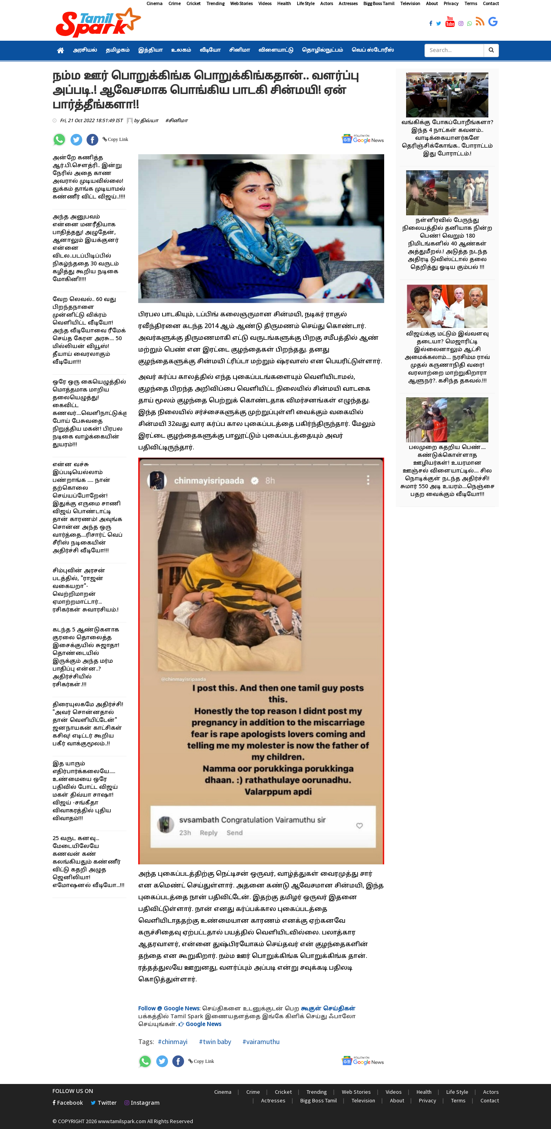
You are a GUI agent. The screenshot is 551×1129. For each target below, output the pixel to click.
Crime (174, 3)
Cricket (193, 3)
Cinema (154, 3)
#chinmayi (173, 1041)
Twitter (104, 1103)
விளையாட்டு (275, 50)
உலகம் (181, 50)
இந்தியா (150, 50)
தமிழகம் (118, 50)
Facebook (67, 1103)
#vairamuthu (260, 1041)
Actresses (348, 3)
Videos (264, 3)
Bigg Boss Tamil (378, 3)
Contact (491, 3)
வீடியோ (210, 50)
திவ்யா (149, 121)
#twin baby (214, 1041)
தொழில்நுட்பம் (322, 50)
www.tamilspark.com (122, 1121)
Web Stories (241, 3)
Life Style (305, 3)
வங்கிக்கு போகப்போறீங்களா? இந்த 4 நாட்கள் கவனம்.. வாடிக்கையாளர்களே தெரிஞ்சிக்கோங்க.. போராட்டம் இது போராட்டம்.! (447, 138)
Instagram (142, 1103)
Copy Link (117, 139)
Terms (470, 3)
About (432, 3)
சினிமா (239, 50)
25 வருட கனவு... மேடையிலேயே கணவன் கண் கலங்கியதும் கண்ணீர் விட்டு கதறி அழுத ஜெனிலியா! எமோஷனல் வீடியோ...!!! (88, 862)
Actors (326, 3)
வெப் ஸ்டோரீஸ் (373, 50)
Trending (215, 3)
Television (410, 3)
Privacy (451, 3)
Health (284, 3)
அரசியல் (85, 50)
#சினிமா (176, 121)
